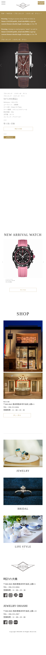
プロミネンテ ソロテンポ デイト (27, 13)
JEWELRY (23, 465)
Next (43, 266)
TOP (2, 13)
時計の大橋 (18, 130)
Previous (2, 266)
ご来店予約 (41, 3)
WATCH (9, 13)
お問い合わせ (41, 1)
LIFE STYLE (23, 550)
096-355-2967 (14, 636)
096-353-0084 (14, 413)
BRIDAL (23, 507)
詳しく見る (17, 423)
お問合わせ (9, 140)
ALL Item (23, 295)
